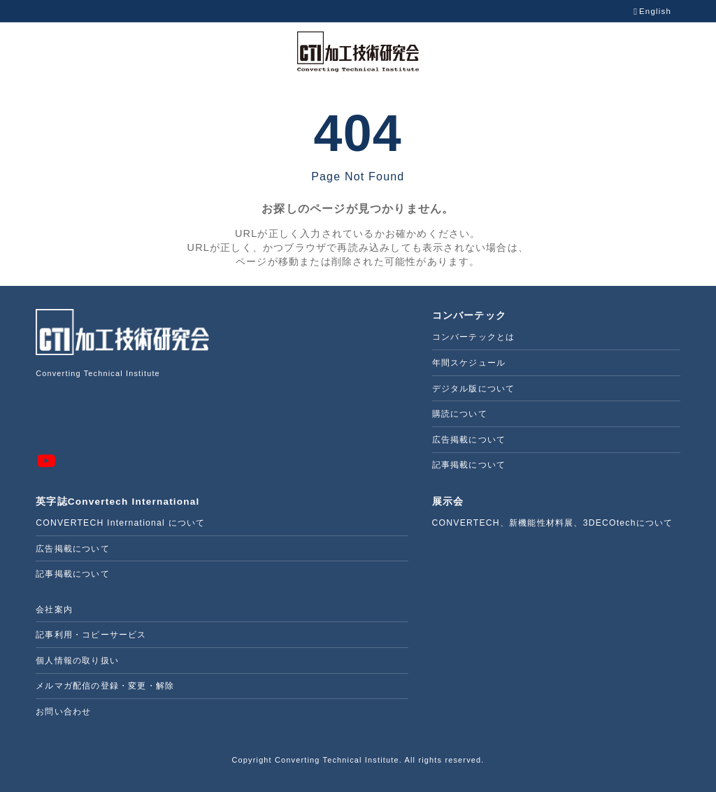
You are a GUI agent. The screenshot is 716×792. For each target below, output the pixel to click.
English (652, 11)
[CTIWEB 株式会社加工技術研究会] (358, 51)
